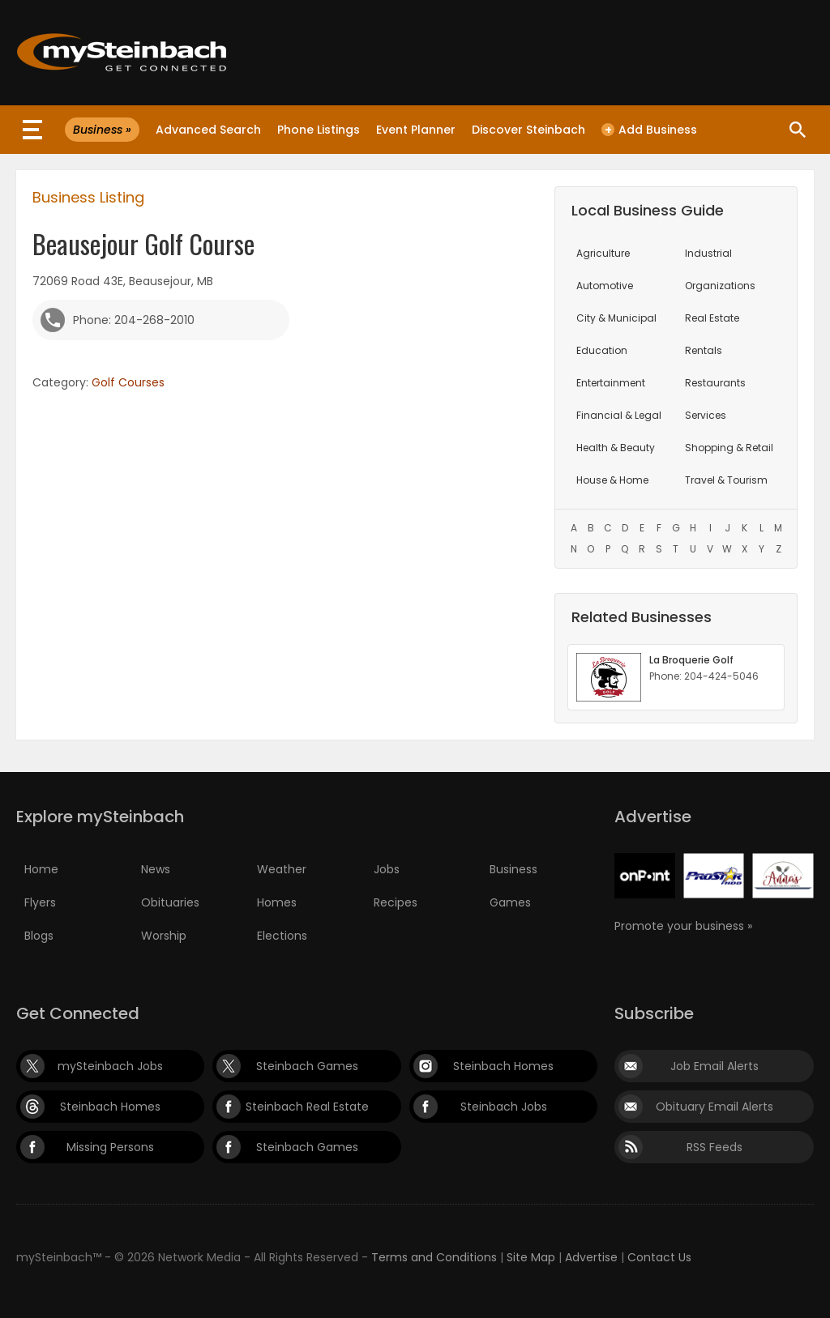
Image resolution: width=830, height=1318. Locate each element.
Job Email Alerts (714, 1066)
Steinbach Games (307, 1066)
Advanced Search (208, 130)
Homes (277, 902)
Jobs (387, 869)
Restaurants (715, 383)
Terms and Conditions (434, 1257)
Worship (163, 936)
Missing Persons (110, 1147)
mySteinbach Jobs (110, 1066)
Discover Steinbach (528, 130)
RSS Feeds (714, 1147)
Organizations (720, 285)
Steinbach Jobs (503, 1106)
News (155, 869)
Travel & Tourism (726, 480)
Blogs (38, 936)
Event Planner (416, 130)
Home (41, 869)
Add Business (649, 130)
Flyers (40, 902)
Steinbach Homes (503, 1066)
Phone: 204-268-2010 (134, 320)
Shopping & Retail (729, 447)
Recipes (395, 902)
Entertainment (610, 383)
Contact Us (659, 1257)
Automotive (604, 285)
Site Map (531, 1257)
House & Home (612, 480)
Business (513, 869)
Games (510, 902)
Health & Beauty (615, 447)
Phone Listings (318, 130)
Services (705, 415)
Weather (281, 869)
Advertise (591, 1257)
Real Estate (712, 318)
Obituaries (170, 902)
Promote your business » (683, 926)
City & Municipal (616, 318)
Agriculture (603, 253)
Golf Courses (128, 382)
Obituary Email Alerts (714, 1106)
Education (601, 350)
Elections (282, 936)
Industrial (708, 253)
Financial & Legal (618, 415)
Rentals (703, 350)
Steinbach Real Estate (307, 1106)
